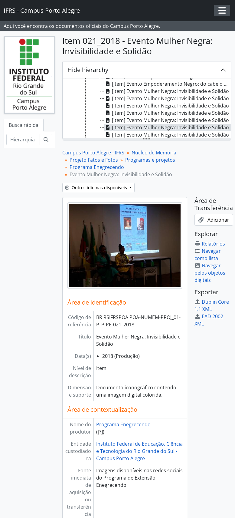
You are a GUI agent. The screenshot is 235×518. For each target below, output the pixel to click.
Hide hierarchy (87, 70)
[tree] (147, 108)
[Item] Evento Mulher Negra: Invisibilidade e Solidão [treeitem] (166, 91)
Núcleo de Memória (154, 152)
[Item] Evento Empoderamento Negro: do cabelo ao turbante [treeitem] (167, 83)
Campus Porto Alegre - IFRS (93, 152)
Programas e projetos (150, 160)
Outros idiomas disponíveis (96, 187)
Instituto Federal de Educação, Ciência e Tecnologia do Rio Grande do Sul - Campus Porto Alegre (139, 451)
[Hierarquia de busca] (23, 139)
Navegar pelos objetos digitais (209, 272)
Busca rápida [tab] (23, 125)
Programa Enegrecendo (97, 167)
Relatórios (209, 243)
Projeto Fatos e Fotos (94, 160)
